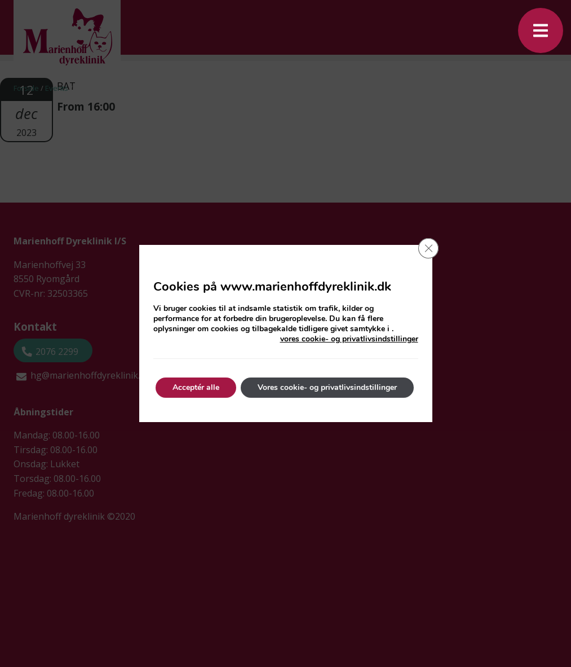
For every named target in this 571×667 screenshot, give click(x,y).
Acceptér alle (195, 387)
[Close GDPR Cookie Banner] (428, 248)
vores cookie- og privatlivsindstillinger (349, 339)
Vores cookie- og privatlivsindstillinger (327, 387)
